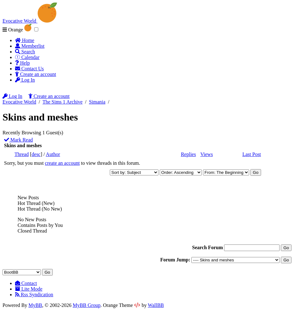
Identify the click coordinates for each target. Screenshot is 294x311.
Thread (21, 154)
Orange (17, 29)
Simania (97, 102)
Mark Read (18, 139)
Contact (26, 283)
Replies (188, 154)
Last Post (251, 154)
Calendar (27, 57)
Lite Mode (28, 289)
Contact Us (29, 68)
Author (53, 154)
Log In (25, 80)
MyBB (35, 305)
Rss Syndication (34, 294)
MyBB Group (86, 305)
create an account (62, 163)
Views (206, 154)
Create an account (35, 74)
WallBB (156, 305)
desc (36, 154)
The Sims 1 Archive (62, 102)
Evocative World (19, 102)
